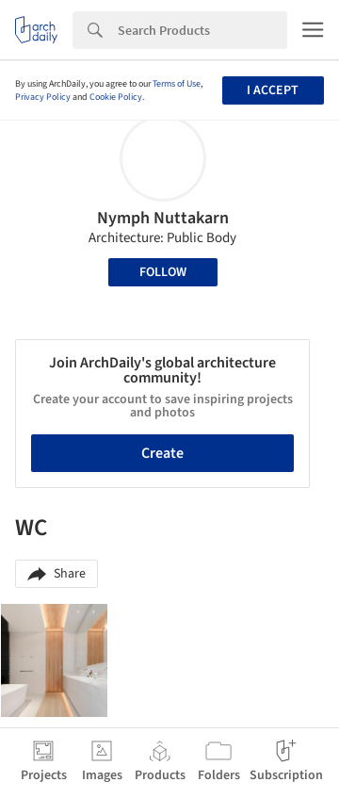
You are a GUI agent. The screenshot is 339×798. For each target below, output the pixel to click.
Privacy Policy (43, 97)
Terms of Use (177, 83)
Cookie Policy (115, 97)
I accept (273, 90)
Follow (162, 272)
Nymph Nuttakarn (163, 218)
